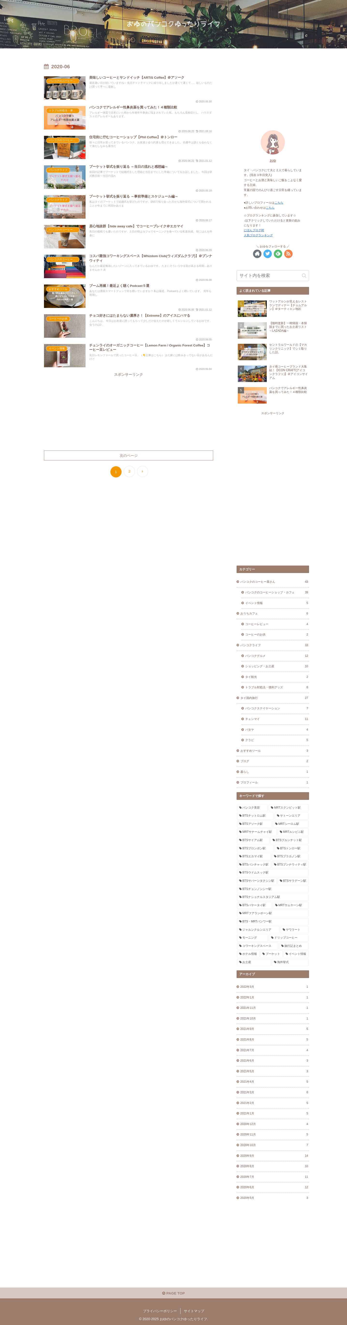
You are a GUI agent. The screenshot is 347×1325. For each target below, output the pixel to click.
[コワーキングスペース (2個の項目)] (257, 946)
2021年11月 (274, 1008)
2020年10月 (274, 1145)
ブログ (274, 761)
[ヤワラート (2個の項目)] (295, 930)
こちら (279, 202)
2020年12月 (274, 1124)
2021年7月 (274, 1050)
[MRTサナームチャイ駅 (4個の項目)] (257, 832)
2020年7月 (274, 1177)
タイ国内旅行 (274, 698)
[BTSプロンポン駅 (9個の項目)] (255, 848)
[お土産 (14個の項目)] (254, 962)
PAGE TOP (173, 1293)
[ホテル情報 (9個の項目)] (248, 954)
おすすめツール (274, 751)
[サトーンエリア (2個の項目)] (292, 816)
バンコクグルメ (276, 656)
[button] (304, 275)
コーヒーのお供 (276, 634)
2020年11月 (274, 1134)
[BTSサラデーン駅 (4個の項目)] (293, 881)
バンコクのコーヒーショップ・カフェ (276, 592)
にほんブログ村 (254, 230)
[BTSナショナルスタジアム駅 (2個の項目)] (273, 897)
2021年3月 (274, 1092)
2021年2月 (274, 1103)
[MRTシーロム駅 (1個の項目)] (291, 824)
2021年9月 (274, 1029)
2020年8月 (274, 1166)
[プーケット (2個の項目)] (271, 954)
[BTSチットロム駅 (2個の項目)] (255, 816)
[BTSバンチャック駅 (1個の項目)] (254, 864)
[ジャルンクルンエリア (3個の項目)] (258, 930)
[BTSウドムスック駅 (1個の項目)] (273, 872)
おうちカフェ (274, 613)
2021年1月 (274, 1113)
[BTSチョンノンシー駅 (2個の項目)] (273, 889)
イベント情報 (276, 603)
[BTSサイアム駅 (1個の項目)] (253, 840)
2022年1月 (274, 997)
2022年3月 (274, 987)
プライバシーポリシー (160, 1311)
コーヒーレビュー (276, 624)
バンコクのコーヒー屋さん (274, 582)
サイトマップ (194, 1311)
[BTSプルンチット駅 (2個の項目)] (289, 840)
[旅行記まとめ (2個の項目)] (294, 946)
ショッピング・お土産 (276, 666)
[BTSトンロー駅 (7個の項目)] (292, 848)
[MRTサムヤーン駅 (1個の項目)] (291, 905)
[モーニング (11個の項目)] (252, 938)
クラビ (276, 740)
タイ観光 (276, 677)
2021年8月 (274, 1039)
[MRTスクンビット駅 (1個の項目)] (289, 808)
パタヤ (276, 730)
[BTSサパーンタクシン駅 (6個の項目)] (257, 881)
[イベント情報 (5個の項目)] (296, 954)
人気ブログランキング (258, 235)
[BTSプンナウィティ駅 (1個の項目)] (290, 864)
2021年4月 (274, 1082)
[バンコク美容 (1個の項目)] (252, 808)
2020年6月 (274, 1187)
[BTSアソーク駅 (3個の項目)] (254, 824)
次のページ (129, 455)
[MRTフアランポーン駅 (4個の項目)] (273, 913)
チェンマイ (276, 719)
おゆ (273, 160)
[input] (273, 275)
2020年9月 (274, 1156)
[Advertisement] (128, 411)
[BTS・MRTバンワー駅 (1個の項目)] (273, 921)
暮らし (274, 772)
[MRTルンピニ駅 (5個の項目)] (293, 832)
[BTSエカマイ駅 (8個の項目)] (254, 856)
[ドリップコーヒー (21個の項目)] (289, 938)
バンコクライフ (274, 645)
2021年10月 (274, 1018)
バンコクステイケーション (276, 708)
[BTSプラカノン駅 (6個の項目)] (290, 856)
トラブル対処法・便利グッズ (276, 687)
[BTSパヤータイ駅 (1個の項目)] (254, 905)
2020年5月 (274, 1198)
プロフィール (274, 782)
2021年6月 (274, 1061)
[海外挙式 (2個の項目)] (290, 962)
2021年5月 (274, 1071)
